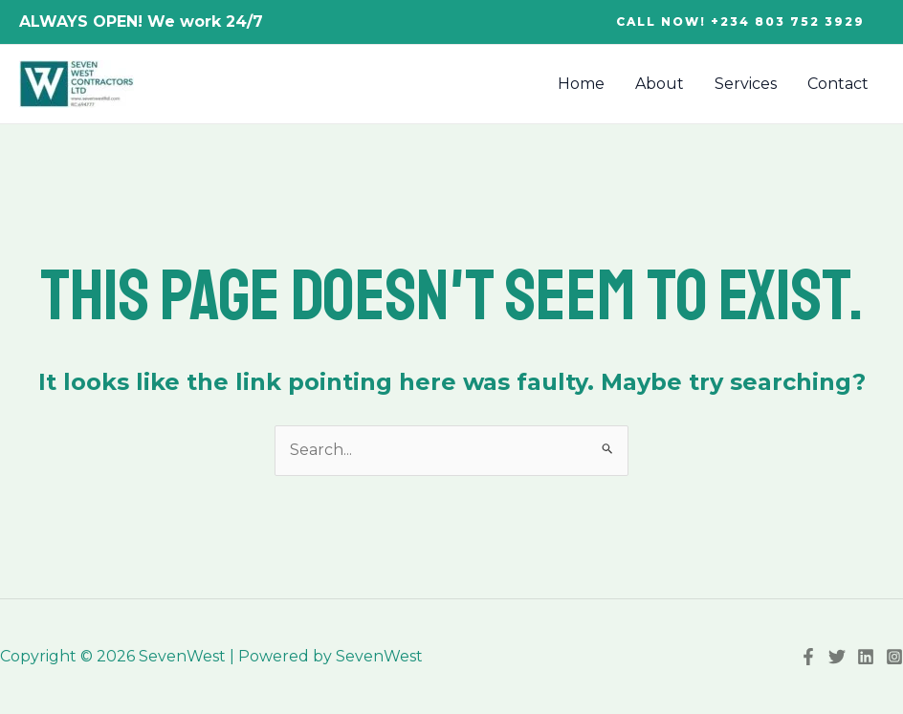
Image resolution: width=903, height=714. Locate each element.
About (659, 84)
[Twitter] (837, 656)
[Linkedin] (865, 656)
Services (746, 84)
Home (581, 84)
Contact (838, 84)
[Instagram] (894, 656)
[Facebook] (808, 656)
